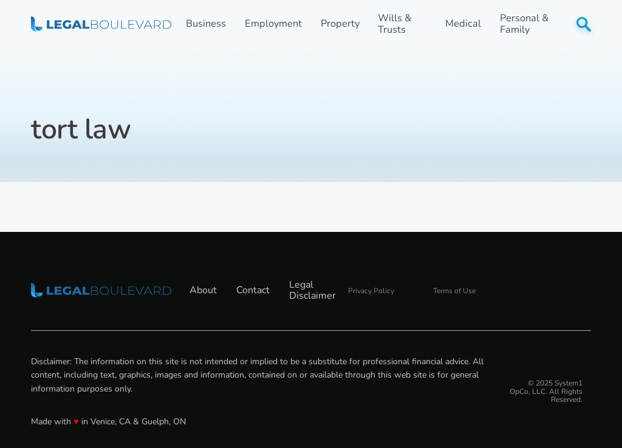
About (203, 290)
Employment (273, 24)
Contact (253, 290)
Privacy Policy (371, 291)
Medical (463, 24)
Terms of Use (454, 291)
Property (340, 24)
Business (206, 24)
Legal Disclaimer (312, 290)
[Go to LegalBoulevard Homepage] (101, 23)
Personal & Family (524, 24)
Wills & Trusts (394, 24)
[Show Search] (583, 24)
